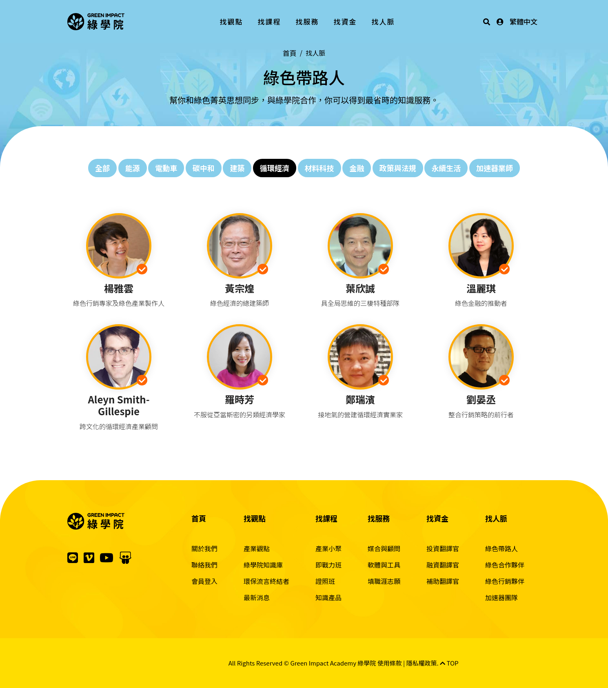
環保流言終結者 (266, 581)
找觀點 (231, 21)
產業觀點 (257, 548)
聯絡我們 (204, 565)
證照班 (325, 581)
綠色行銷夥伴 (504, 581)
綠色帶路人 (501, 548)
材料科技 (319, 168)
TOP (449, 663)
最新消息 (257, 597)
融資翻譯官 (442, 565)
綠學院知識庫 (263, 565)
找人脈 (383, 21)
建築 (237, 168)
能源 (132, 168)
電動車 (166, 168)
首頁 (290, 53)
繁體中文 (523, 21)
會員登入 (204, 581)
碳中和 (204, 168)
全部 (102, 168)
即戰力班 (328, 565)
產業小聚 (328, 548)
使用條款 (389, 663)
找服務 (307, 21)
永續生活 (446, 168)
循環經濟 (274, 168)
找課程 (269, 21)
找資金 (345, 21)
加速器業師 (494, 168)
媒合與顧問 (384, 548)
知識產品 (328, 597)
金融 (356, 168)
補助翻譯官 (442, 581)
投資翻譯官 (442, 548)
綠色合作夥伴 (504, 565)
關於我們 (204, 548)
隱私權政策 (421, 663)
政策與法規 (397, 168)
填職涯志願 (384, 581)
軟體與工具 (384, 565)
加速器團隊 (501, 597)
